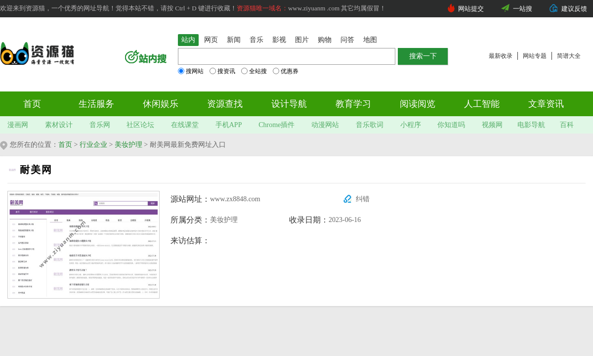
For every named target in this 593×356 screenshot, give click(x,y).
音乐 (256, 40)
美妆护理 (128, 144)
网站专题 (535, 55)
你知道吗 (451, 125)
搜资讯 (222, 71)
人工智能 (482, 104)
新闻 (234, 40)
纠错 (363, 199)
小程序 (410, 125)
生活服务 (96, 104)
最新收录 (500, 55)
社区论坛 (140, 125)
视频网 (492, 125)
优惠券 (285, 71)
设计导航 (289, 104)
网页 (211, 40)
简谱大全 (569, 55)
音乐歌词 (369, 125)
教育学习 (353, 104)
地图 (370, 40)
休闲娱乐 (160, 104)
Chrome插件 (276, 125)
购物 (325, 40)
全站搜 (254, 71)
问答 (347, 40)
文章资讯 (546, 104)
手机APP (228, 125)
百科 (567, 125)
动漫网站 (325, 125)
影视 (279, 40)
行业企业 (93, 144)
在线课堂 (185, 125)
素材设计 (59, 125)
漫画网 (17, 125)
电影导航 (531, 125)
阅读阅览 (417, 104)
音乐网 (99, 125)
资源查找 (225, 104)
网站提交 (471, 8)
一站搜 (522, 8)
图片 (302, 40)
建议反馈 (574, 8)
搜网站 (191, 71)
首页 (32, 104)
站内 (188, 40)
